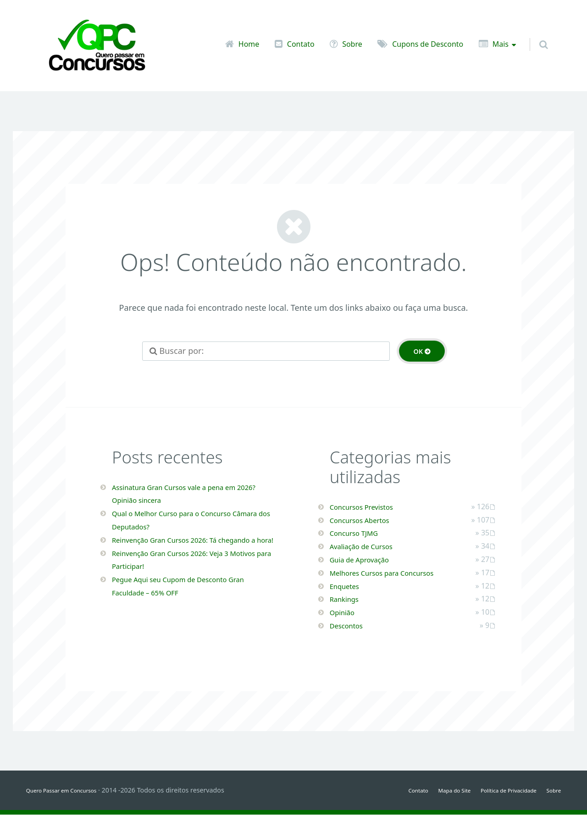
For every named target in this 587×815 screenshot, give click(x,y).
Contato (301, 44)
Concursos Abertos (366, 520)
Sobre (352, 44)
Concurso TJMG (359, 533)
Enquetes (348, 586)
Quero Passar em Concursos (69, 790)
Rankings (347, 599)
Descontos (350, 625)
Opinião (345, 612)
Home (249, 44)
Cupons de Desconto (427, 44)
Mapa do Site (434, 790)
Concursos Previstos (369, 506)
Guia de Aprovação (366, 559)
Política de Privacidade (499, 790)
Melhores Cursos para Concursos (393, 572)
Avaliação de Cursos (368, 546)
